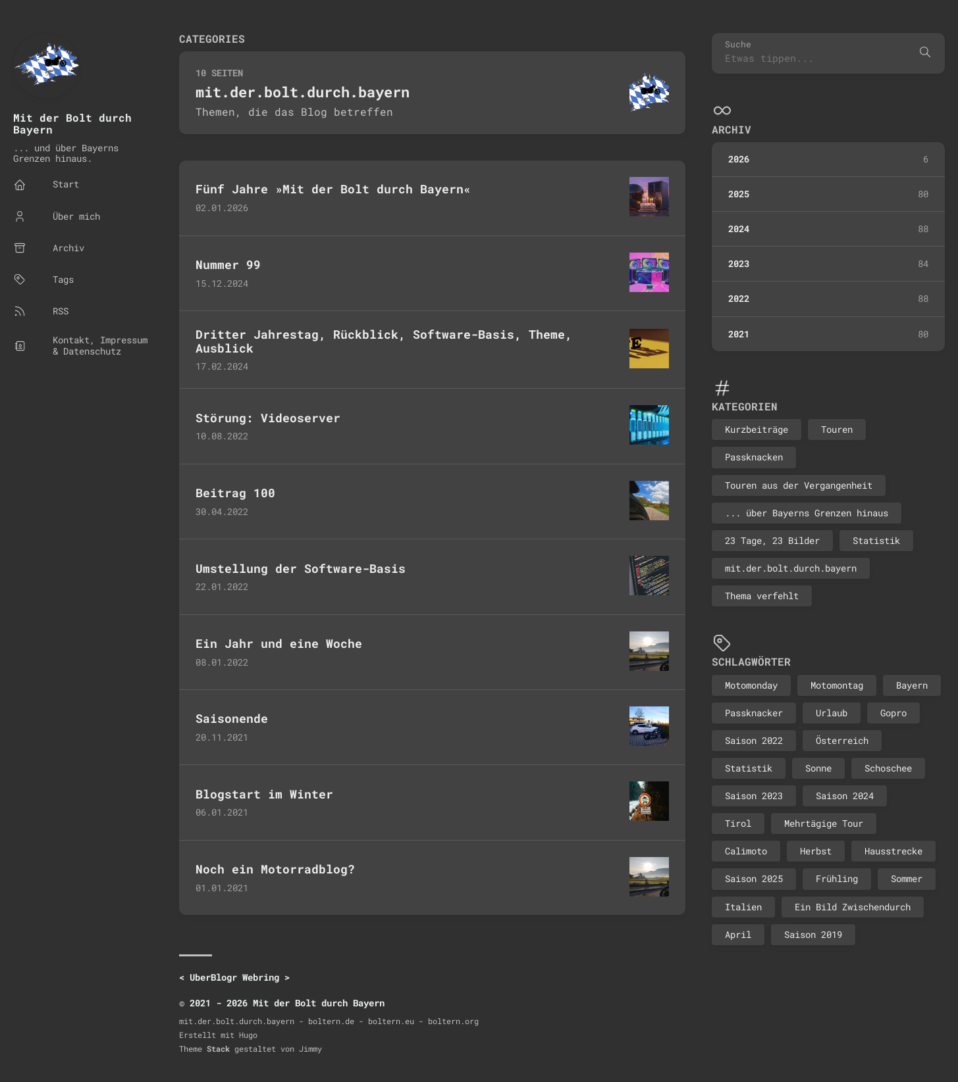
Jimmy (310, 1048)
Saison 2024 (845, 795)
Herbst (816, 851)
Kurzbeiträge (756, 429)
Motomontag (837, 685)
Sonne (818, 768)
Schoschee (888, 768)
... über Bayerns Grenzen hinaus (806, 512)
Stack (218, 1048)
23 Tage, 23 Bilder (772, 540)
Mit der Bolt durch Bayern (72, 123)
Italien (743, 906)
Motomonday (751, 685)
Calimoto (746, 851)
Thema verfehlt (762, 595)
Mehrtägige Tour (823, 823)
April (738, 934)
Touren (837, 429)
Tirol (738, 823)
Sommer (906, 878)
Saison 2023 (754, 795)
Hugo (248, 1034)
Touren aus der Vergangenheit (798, 485)
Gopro (893, 712)
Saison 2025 (754, 878)
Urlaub (831, 712)
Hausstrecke (893, 851)
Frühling (837, 878)
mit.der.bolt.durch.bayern (791, 568)
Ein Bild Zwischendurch (853, 906)
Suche (738, 44)
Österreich (842, 740)
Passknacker (754, 712)
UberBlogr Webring (234, 977)
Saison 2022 (754, 740)
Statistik (876, 540)
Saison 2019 (813, 934)
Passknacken (754, 457)
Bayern (912, 685)
